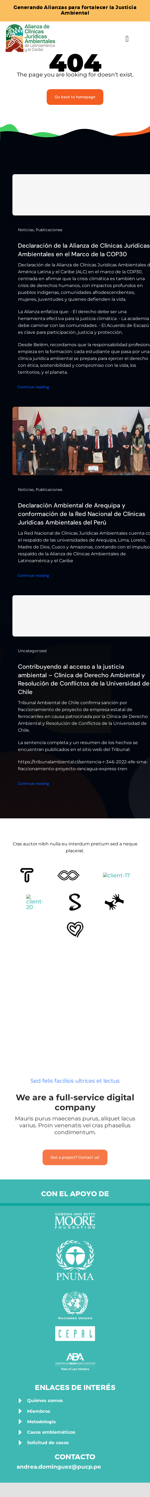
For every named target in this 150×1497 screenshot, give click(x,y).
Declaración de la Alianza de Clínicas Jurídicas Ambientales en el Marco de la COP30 (84, 250)
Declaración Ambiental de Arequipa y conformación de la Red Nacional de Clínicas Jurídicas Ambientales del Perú (81, 513)
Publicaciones (49, 229)
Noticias (26, 229)
